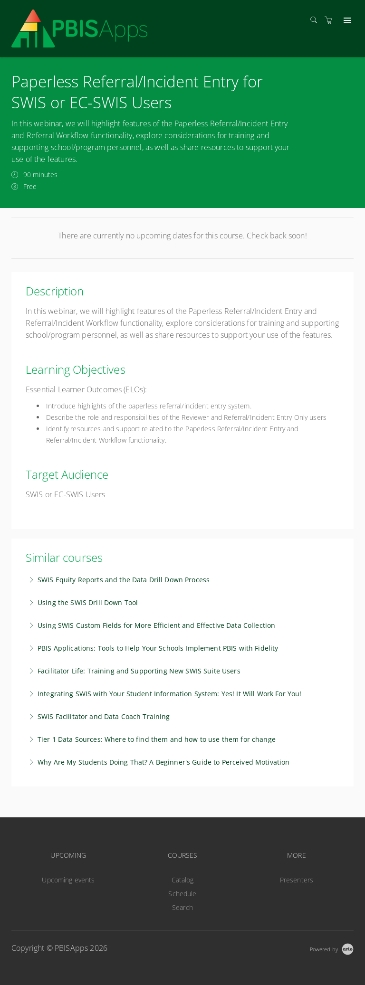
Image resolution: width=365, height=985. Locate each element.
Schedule (182, 893)
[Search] (316, 20)
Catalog (183, 879)
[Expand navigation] (346, 21)
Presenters (296, 879)
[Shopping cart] (331, 20)
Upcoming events (68, 879)
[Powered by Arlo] (332, 948)
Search (182, 907)
